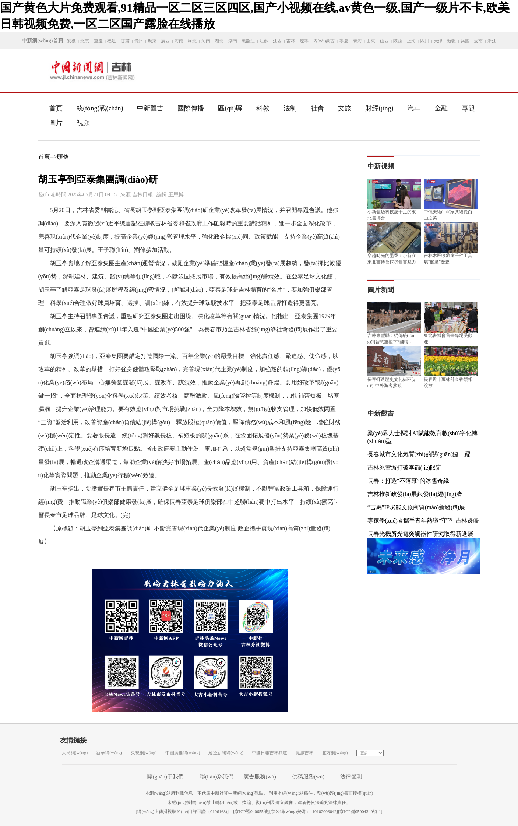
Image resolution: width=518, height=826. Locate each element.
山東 (370, 40)
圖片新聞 (380, 290)
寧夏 (343, 40)
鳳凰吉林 (304, 752)
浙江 (491, 40)
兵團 (465, 40)
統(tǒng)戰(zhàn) (100, 108)
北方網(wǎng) (335, 752)
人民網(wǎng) (75, 752)
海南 (179, 40)
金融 (441, 108)
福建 (111, 40)
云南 (478, 40)
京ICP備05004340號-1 (360, 811)
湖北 (219, 40)
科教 (262, 108)
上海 (411, 40)
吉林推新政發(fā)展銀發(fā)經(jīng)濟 (414, 494)
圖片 (56, 122)
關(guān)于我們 (165, 777)
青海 (357, 40)
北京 (84, 40)
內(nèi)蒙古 (324, 40)
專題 (468, 108)
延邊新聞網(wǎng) (225, 752)
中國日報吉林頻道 (269, 752)
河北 (192, 40)
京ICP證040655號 (251, 811)
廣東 (152, 40)
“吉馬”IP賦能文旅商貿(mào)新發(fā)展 (416, 507)
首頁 (56, 108)
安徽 (71, 40)
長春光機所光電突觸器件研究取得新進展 (420, 534)
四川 (424, 40)
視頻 (83, 122)
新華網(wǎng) (109, 752)
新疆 (451, 40)
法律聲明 (351, 777)
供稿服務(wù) (308, 777)
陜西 (397, 40)
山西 (384, 40)
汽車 (413, 108)
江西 (277, 40)
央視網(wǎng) (144, 752)
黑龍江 (248, 40)
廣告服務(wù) (259, 777)
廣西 (165, 40)
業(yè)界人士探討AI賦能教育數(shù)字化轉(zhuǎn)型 (422, 437)
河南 (205, 40)
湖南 (232, 40)
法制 (290, 108)
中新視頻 (380, 166)
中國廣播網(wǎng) (182, 752)
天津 (438, 40)
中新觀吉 (150, 108)
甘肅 (125, 40)
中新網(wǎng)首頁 (42, 40)
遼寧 (304, 40)
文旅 (344, 108)
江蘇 (264, 40)
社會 (317, 108)
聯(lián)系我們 (216, 777)
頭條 (63, 157)
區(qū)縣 (230, 108)
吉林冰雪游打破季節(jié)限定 (404, 467)
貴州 (138, 40)
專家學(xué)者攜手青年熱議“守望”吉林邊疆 (423, 520)
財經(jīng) (379, 108)
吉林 (290, 40)
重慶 (98, 40)
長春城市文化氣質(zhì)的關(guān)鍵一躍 (419, 454)
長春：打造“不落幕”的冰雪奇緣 (408, 481)
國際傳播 (190, 108)
